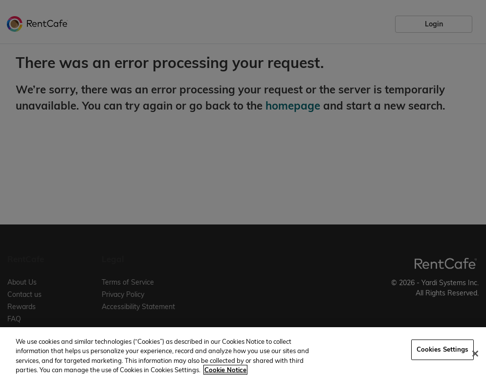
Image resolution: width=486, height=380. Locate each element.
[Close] (475, 353)
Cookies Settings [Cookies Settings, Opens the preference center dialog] (442, 349)
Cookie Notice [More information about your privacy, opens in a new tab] (225, 370)
